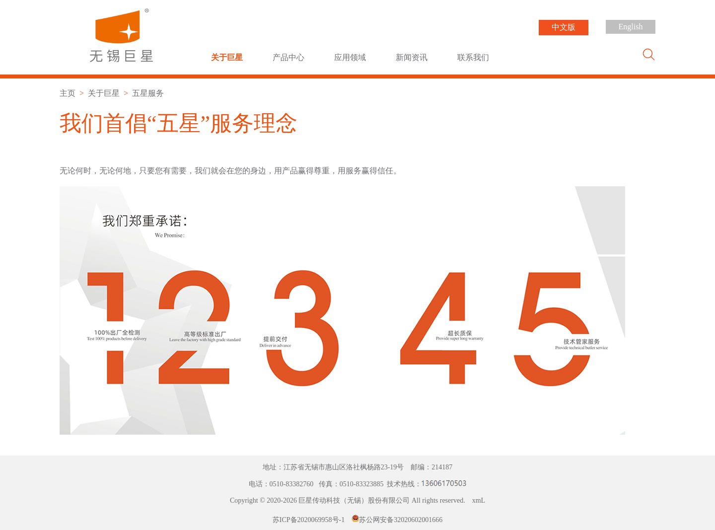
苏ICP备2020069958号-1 (309, 520)
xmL (478, 500)
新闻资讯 (412, 57)
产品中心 (288, 57)
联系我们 (473, 57)
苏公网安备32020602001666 (400, 520)
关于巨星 (227, 57)
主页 (67, 93)
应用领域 (350, 57)
